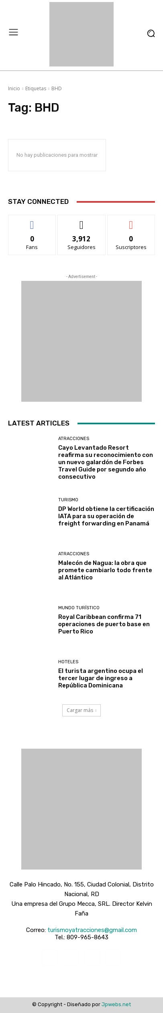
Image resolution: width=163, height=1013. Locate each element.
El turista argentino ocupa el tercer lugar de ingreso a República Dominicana (100, 678)
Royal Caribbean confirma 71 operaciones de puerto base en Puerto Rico (104, 624)
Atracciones (73, 438)
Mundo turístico (79, 608)
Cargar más (82, 710)
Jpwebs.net (116, 1004)
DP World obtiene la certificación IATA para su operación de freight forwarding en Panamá (106, 516)
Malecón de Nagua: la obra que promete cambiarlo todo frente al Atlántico (105, 570)
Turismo (68, 500)
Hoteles (68, 662)
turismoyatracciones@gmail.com (92, 930)
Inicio (14, 88)
